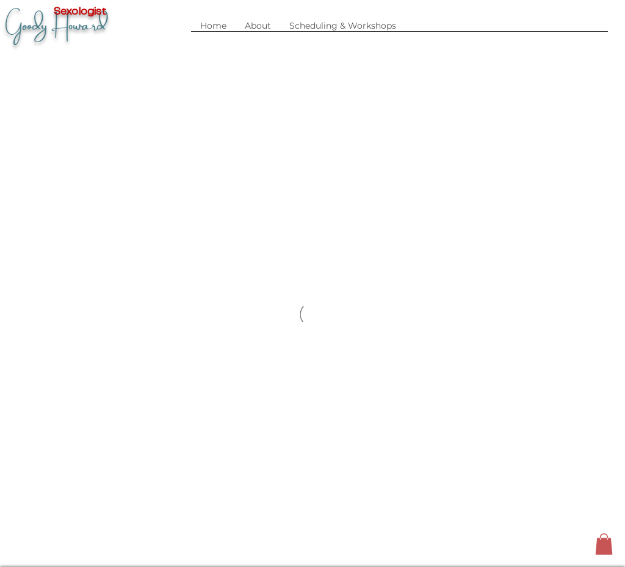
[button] (342, 30)
